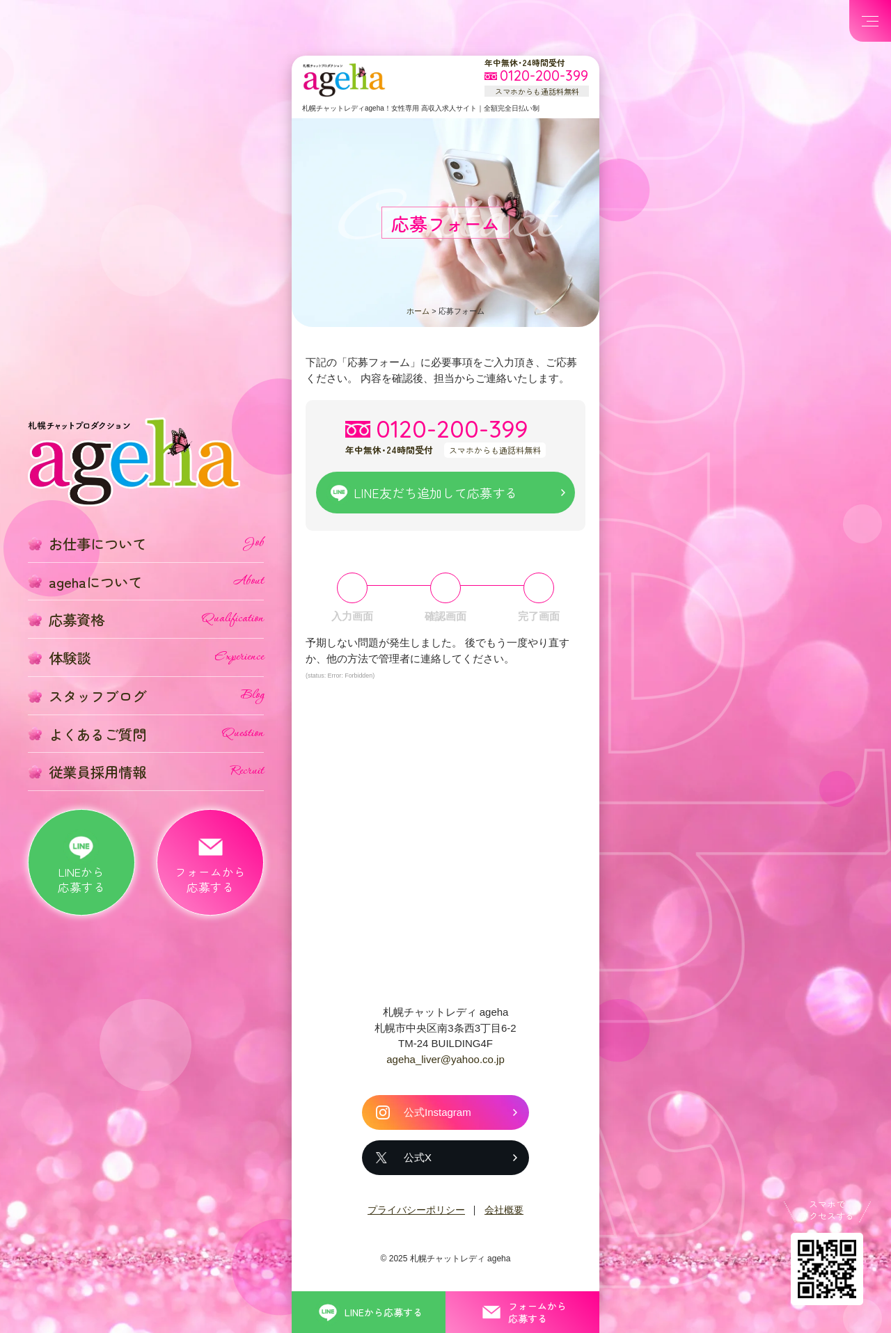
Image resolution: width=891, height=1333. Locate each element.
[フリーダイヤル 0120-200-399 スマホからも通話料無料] (536, 76)
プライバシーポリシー (416, 1209)
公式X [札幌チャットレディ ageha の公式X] (418, 1157)
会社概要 (503, 1209)
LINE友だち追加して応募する (435, 493)
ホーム (418, 311)
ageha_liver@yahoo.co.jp (445, 1059)
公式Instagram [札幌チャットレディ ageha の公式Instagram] (437, 1112)
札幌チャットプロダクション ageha (344, 80)
